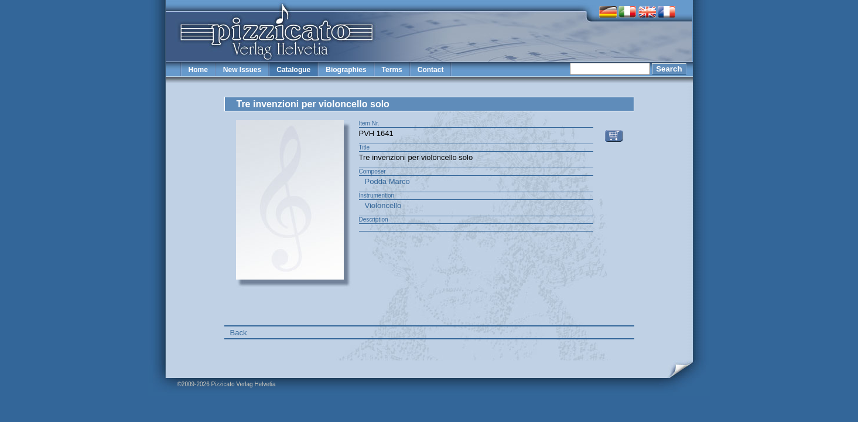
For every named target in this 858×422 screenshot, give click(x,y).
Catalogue (293, 70)
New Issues (242, 70)
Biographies (346, 70)
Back (238, 332)
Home (198, 70)
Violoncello (383, 205)
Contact (431, 70)
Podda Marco (387, 181)
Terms (392, 70)
